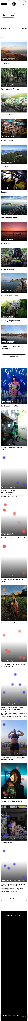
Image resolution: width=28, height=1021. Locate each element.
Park (9, 85)
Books (10, 704)
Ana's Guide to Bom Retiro (9, 623)
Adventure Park (12, 265)
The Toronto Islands (9, 218)
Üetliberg (4, 166)
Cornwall (4, 316)
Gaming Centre (12, 188)
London (4, 239)
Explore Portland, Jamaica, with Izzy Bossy (13, 580)
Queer (15, 487)
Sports (9, 534)
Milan (3, 402)
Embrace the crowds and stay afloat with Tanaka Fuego (13, 758)
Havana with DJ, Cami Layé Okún (12, 801)
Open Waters (11, 59)
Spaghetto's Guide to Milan (10, 406)
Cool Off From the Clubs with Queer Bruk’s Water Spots (13, 491)
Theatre (8, 402)
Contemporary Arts (13, 619)
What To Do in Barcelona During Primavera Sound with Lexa (12, 708)
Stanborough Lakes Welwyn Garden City (12, 347)
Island (9, 213)
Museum (13, 136)
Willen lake (5, 243)
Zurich (3, 162)
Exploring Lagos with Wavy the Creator (11, 448)
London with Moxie (7, 843)
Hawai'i (4, 534)
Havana (4, 85)
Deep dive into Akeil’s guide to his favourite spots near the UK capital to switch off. (13, 495)
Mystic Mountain (7, 269)
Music (9, 797)
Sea (16, 754)
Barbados (4, 660)
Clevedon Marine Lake (10, 295)
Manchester (5, 754)
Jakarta (4, 110)
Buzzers (4, 192)
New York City (5, 136)
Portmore (4, 188)
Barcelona (4, 704)
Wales (9, 880)
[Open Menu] (26, 4)
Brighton (4, 59)
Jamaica (4, 265)
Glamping (10, 316)
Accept (24, 1015)
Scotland (4, 880)
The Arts (9, 839)
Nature (9, 576)
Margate (9, 487)
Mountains (9, 162)
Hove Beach (5, 63)
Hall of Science (7, 140)
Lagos (3, 444)
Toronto (4, 213)
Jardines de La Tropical (10, 89)
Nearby (4, 4)
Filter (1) (25, 28)
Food (8, 444)
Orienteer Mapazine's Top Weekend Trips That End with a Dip (13, 885)
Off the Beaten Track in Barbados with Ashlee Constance (14, 665)
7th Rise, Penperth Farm (10, 321)
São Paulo (4, 619)
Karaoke (10, 110)
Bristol (3, 291)
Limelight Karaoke (8, 115)
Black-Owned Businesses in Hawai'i (13, 538)
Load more (14, 357)
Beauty (20, 880)
